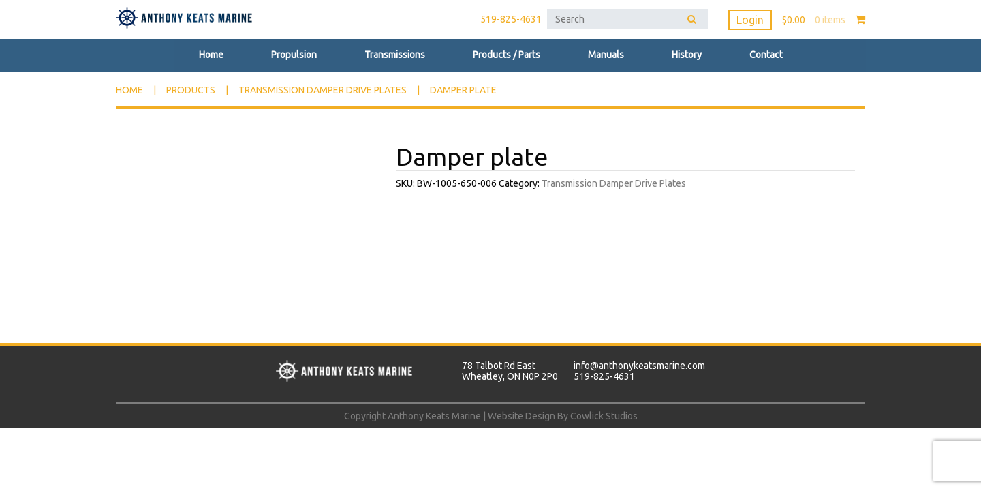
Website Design (521, 416)
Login (750, 20)
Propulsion (294, 54)
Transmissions (394, 54)
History (687, 54)
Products (190, 90)
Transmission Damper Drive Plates (322, 90)
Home (211, 54)
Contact (766, 54)
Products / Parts (506, 54)
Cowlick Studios (604, 416)
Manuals (606, 54)
